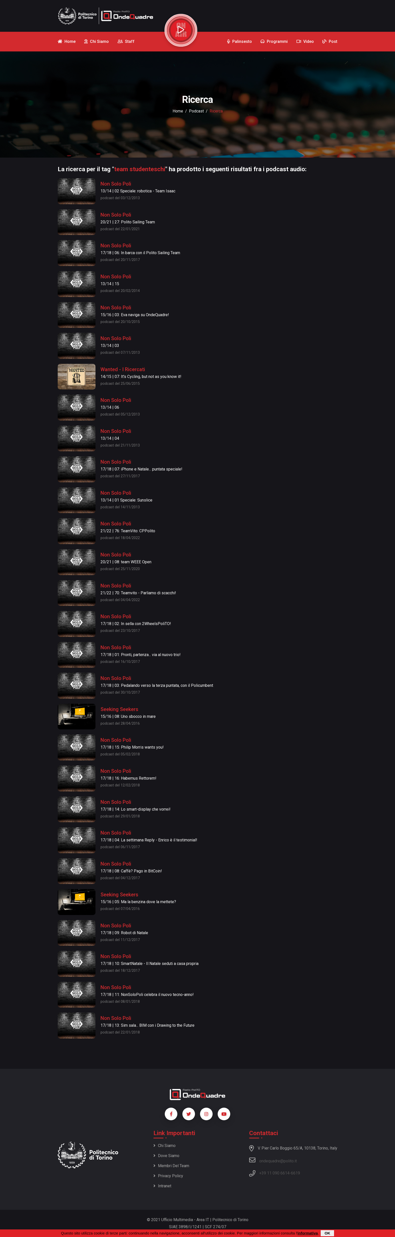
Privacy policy (168, 1175)
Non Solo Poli (116, 184)
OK (327, 1233)
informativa (308, 1233)
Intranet (162, 1186)
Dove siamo (166, 1155)
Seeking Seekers (119, 709)
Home (178, 111)
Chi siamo (164, 1145)
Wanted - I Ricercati (123, 369)
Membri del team (171, 1165)
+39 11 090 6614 (274, 1173)
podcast (196, 111)
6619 (295, 1173)
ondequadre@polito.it (273, 1160)
